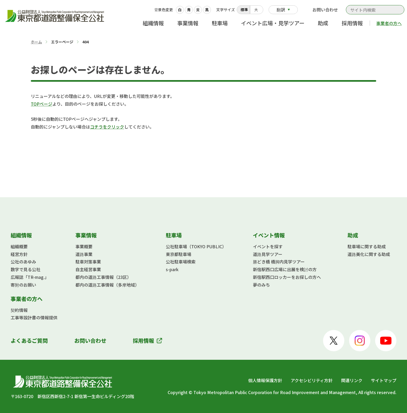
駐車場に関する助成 (366, 246)
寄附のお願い (23, 285)
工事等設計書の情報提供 (34, 317)
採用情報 (352, 23)
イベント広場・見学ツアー (272, 23)
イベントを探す (268, 246)
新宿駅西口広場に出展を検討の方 (285, 269)
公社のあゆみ (23, 261)
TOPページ (41, 104)
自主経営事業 (88, 269)
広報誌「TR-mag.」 (30, 277)
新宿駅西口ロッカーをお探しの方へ (287, 277)
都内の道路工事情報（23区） (103, 277)
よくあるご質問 (29, 340)
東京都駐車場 (178, 254)
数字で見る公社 (25, 269)
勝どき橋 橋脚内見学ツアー (279, 261)
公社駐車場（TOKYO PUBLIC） (196, 246)
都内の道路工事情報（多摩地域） (107, 285)
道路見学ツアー (267, 254)
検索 (397, 9)
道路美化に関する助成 (368, 254)
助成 (323, 23)
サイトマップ (383, 380)
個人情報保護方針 (265, 380)
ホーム (36, 41)
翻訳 (281, 9)
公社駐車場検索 (181, 261)
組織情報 (153, 23)
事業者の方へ (389, 23)
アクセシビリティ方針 (312, 380)
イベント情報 (269, 235)
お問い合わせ (325, 9)
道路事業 (83, 254)
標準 (244, 9)
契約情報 (19, 310)
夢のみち (261, 285)
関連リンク (351, 380)
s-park (172, 269)
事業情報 (187, 23)
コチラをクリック (107, 126)
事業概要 (83, 246)
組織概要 (19, 246)
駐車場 (220, 23)
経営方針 (19, 254)
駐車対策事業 (88, 261)
